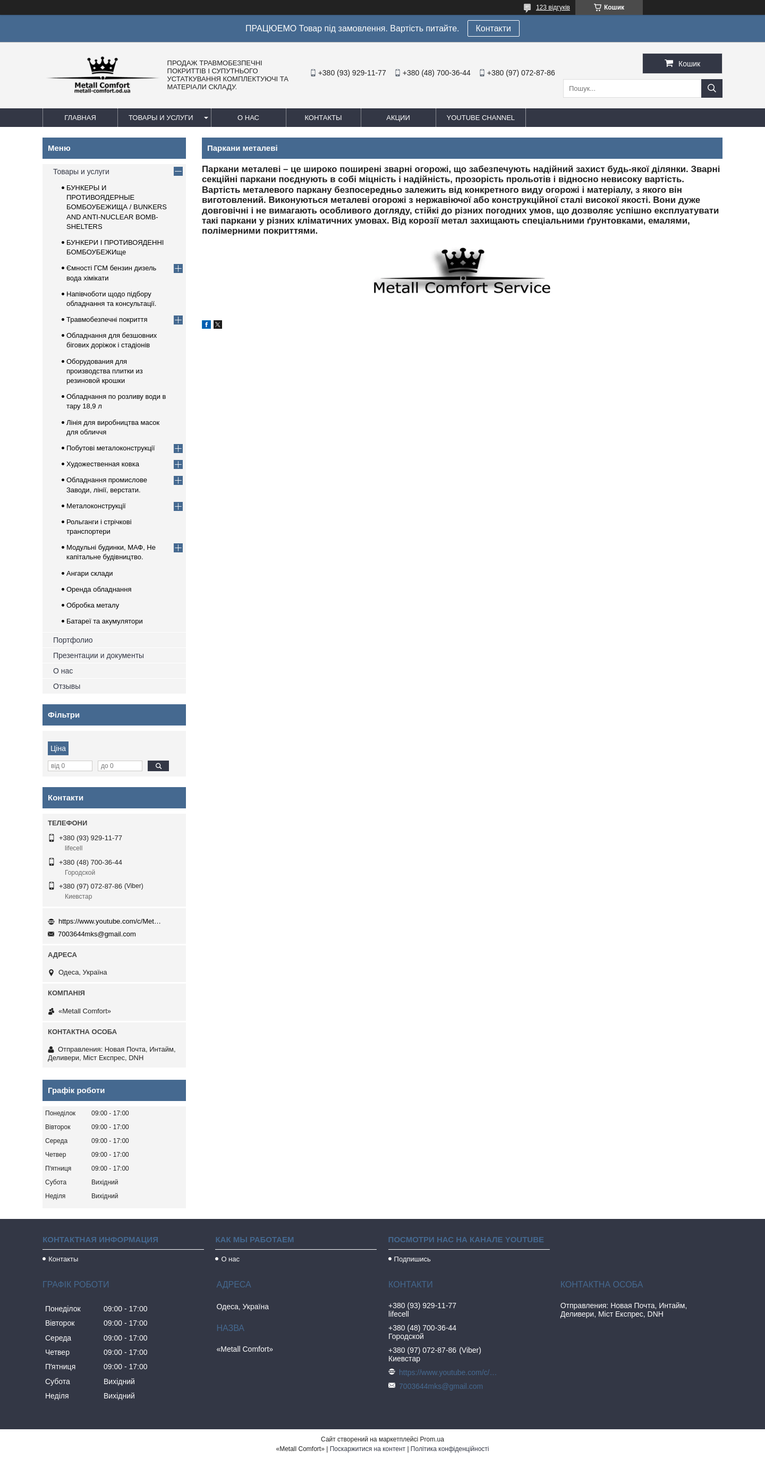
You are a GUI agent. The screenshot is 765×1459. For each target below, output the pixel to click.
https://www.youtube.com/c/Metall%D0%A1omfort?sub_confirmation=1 (111, 921)
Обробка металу (92, 605)
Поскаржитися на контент (367, 1449)
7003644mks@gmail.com (97, 934)
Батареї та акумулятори (104, 621)
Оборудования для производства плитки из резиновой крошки (104, 371)
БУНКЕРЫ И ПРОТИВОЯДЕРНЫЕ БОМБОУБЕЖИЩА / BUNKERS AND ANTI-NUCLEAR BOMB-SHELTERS (116, 207)
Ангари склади (89, 573)
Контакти (494, 28)
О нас (248, 118)
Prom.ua (432, 1439)
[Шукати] (711, 88)
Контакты (323, 118)
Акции (398, 118)
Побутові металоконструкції (110, 448)
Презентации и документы (98, 655)
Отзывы (66, 686)
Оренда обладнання (98, 589)
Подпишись (412, 1259)
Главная (80, 118)
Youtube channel (481, 118)
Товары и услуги (161, 118)
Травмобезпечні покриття (107, 319)
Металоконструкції (96, 506)
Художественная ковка (102, 464)
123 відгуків (553, 7)
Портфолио (73, 640)
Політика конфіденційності (450, 1449)
